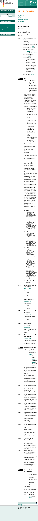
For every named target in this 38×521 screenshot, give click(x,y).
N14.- (33, 46)
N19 (19, 469)
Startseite (20, 7)
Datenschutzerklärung (23, 506)
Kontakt (28, 7)
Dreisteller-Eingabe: (5, 14)
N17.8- (19, 323)
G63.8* (33, 362)
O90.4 (29, 56)
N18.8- (19, 438)
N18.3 (19, 403)
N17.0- (19, 285)
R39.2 (33, 47)
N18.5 (19, 424)
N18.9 (19, 456)
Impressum (20, 504)
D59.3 (28, 51)
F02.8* (33, 359)
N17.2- (19, 310)
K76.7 (35, 52)
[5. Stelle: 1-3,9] (27, 288)
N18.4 (19, 412)
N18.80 (19, 442)
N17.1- (19, 298)
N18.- (19, 347)
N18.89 (19, 450)
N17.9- (19, 335)
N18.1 (19, 385)
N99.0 (33, 70)
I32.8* (33, 365)
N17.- (19, 78)
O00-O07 (28, 67)
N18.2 (19, 394)
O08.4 (32, 67)
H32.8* (30, 354)
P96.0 (24, 39)
